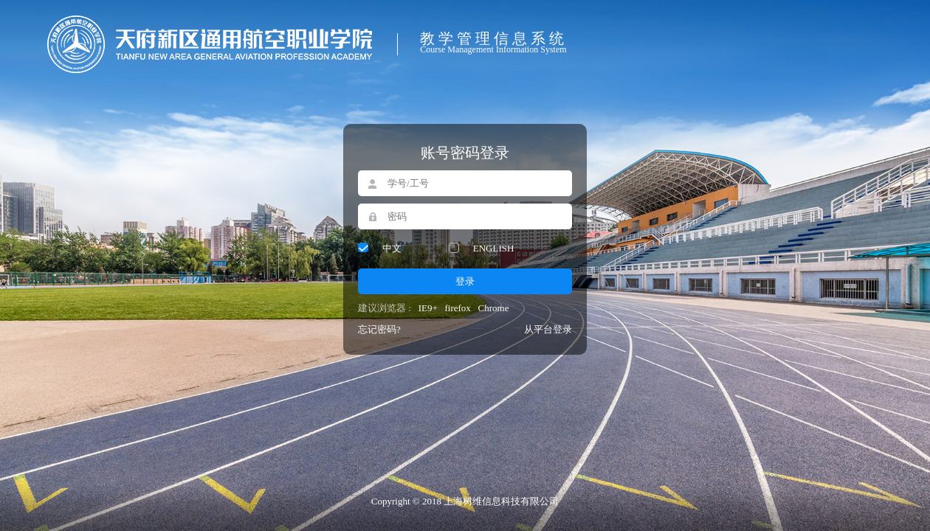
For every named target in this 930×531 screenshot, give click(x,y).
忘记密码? (379, 329)
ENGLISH (493, 248)
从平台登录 (548, 329)
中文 (392, 248)
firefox (457, 307)
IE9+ (428, 307)
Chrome (493, 307)
